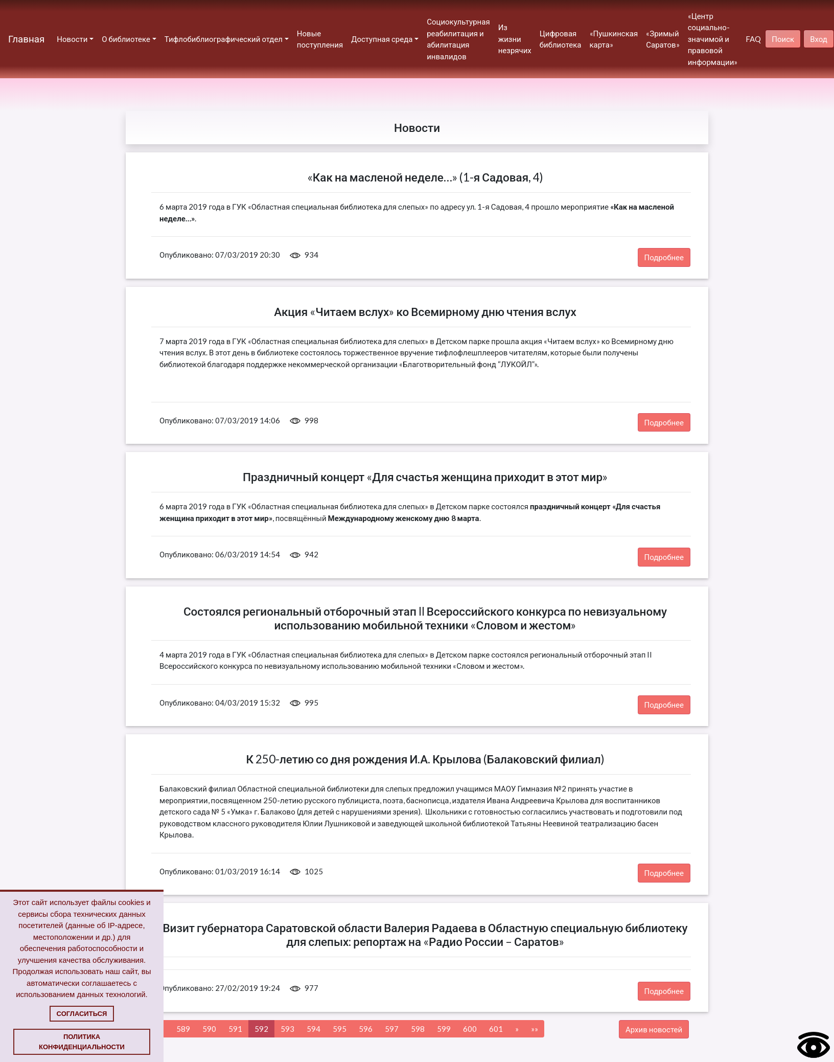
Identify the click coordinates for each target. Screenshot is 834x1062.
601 (496, 1028)
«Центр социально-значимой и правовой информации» (713, 38)
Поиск (783, 38)
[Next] (517, 1029)
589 (183, 1028)
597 (392, 1028)
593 (287, 1028)
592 (261, 1028)
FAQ (753, 38)
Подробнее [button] (664, 257)
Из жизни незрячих (514, 38)
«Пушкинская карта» (614, 39)
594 (313, 1028)
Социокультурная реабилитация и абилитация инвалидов (458, 39)
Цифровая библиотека (561, 39)
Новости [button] (72, 38)
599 (444, 1028)
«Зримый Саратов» (662, 39)
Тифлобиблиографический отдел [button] (224, 38)
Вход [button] (818, 38)
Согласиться (82, 1014)
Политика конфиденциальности (82, 1042)
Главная (26, 38)
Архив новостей (654, 1029)
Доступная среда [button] (381, 38)
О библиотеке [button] (126, 38)
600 (470, 1028)
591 (235, 1028)
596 (366, 1028)
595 (339, 1028)
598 (418, 1028)
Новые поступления (320, 39)
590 (209, 1028)
